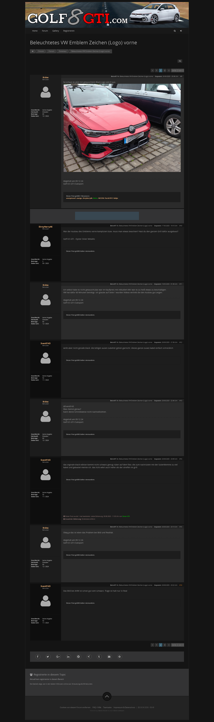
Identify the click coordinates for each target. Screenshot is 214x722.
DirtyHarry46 (87, 198)
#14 (180, 459)
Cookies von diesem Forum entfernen (75, 707)
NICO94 (101, 198)
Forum (45, 30)
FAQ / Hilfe (97, 707)
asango (79, 198)
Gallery (55, 30)
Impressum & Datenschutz (124, 707)
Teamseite (107, 707)
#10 (180, 226)
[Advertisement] (107, 216)
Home (35, 30)
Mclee (95, 198)
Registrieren (69, 30)
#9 (181, 76)
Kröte (45, 77)
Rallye (116, 198)
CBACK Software (118, 711)
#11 (180, 284)
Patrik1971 (109, 198)
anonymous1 (71, 198)
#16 (180, 585)
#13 (180, 401)
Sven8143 (45, 343)
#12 (180, 342)
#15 (180, 527)
